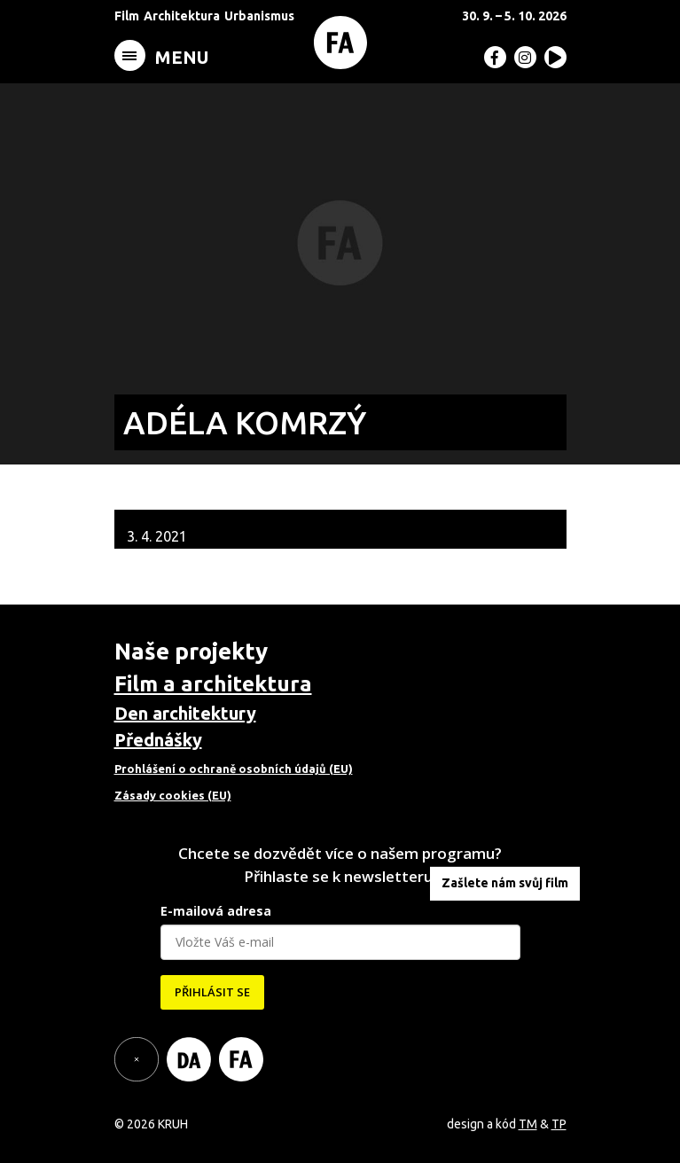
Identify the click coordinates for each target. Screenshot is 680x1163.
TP (559, 1124)
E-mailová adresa (215, 910)
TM (528, 1124)
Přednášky (158, 740)
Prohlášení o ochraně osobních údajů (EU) (233, 768)
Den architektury (185, 713)
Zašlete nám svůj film (505, 883)
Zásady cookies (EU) (172, 795)
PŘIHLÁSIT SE (212, 992)
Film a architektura (213, 684)
